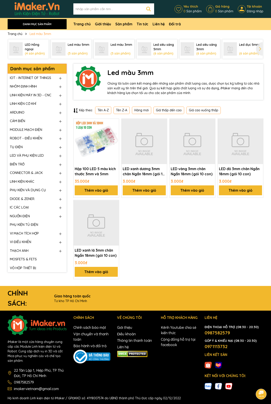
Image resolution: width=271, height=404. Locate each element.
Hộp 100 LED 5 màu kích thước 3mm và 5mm (95, 171)
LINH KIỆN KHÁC (22, 181)
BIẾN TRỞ (17, 164)
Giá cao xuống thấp (203, 110)
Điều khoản (126, 334)
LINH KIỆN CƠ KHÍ (23, 103)
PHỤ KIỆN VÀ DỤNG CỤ (28, 190)
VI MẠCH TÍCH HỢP (24, 233)
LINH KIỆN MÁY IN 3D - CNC (30, 95)
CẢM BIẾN (17, 121)
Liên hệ (159, 24)
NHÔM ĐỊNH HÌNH (23, 86)
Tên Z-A (121, 110)
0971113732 (216, 346)
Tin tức (142, 24)
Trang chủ (82, 24)
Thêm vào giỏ (96, 190)
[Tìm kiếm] (148, 8)
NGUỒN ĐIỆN (20, 216)
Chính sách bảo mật (89, 327)
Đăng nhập (255, 11)
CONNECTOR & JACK (26, 173)
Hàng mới (141, 110)
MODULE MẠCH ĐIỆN (26, 129)
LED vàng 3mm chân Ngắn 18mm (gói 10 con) (191, 171)
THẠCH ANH (19, 250)
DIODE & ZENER (22, 199)
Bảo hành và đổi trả (90, 346)
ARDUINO (17, 112)
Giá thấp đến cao (169, 110)
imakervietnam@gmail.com (36, 388)
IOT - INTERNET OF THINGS (30, 78)
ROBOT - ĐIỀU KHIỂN (26, 138)
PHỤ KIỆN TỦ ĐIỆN (24, 224)
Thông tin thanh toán (134, 340)
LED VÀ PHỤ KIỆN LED (27, 155)
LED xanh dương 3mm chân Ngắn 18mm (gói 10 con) (144, 171)
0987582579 (24, 382)
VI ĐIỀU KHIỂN (20, 242)
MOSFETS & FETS (23, 259)
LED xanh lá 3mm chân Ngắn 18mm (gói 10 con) (95, 252)
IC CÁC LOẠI (19, 207)
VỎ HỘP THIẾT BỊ (23, 268)
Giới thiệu (103, 24)
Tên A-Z (103, 110)
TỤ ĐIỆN (16, 147)
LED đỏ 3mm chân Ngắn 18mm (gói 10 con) (239, 171)
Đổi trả (175, 24)
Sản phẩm (123, 24)
